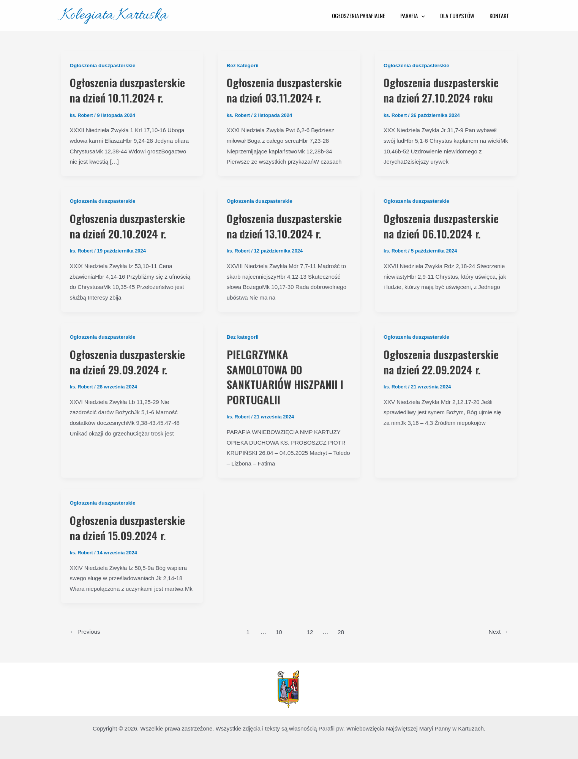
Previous (86, 629)
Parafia (422, 15)
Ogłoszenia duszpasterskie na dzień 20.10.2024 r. (131, 225)
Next (498, 629)
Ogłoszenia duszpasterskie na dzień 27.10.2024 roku (445, 90)
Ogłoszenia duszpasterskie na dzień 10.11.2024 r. (131, 90)
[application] (430, 15)
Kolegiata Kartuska (114, 15)
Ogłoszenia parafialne (371, 15)
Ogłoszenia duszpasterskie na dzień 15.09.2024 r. (131, 525)
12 (310, 629)
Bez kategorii (243, 65)
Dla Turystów (463, 15)
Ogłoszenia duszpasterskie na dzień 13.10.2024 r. (288, 225)
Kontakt (501, 15)
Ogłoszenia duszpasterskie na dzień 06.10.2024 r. (445, 225)
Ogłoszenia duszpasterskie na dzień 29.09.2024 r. (131, 361)
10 (278, 629)
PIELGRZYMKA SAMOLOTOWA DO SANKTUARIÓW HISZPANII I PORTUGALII (287, 375)
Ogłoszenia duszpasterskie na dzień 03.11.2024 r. (288, 90)
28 (341, 629)
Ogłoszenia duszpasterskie (104, 65)
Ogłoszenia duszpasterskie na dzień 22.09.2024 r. (445, 361)
